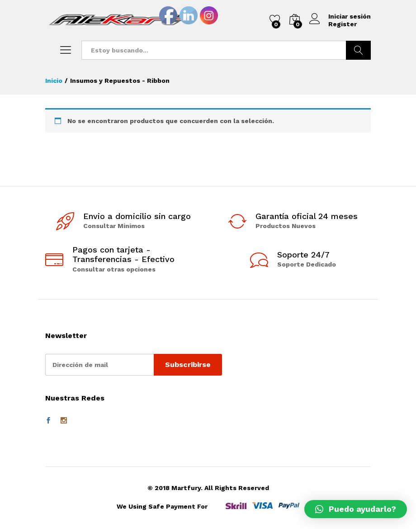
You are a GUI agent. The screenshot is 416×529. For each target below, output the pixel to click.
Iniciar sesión (340, 16)
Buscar (358, 50)
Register (342, 24)
